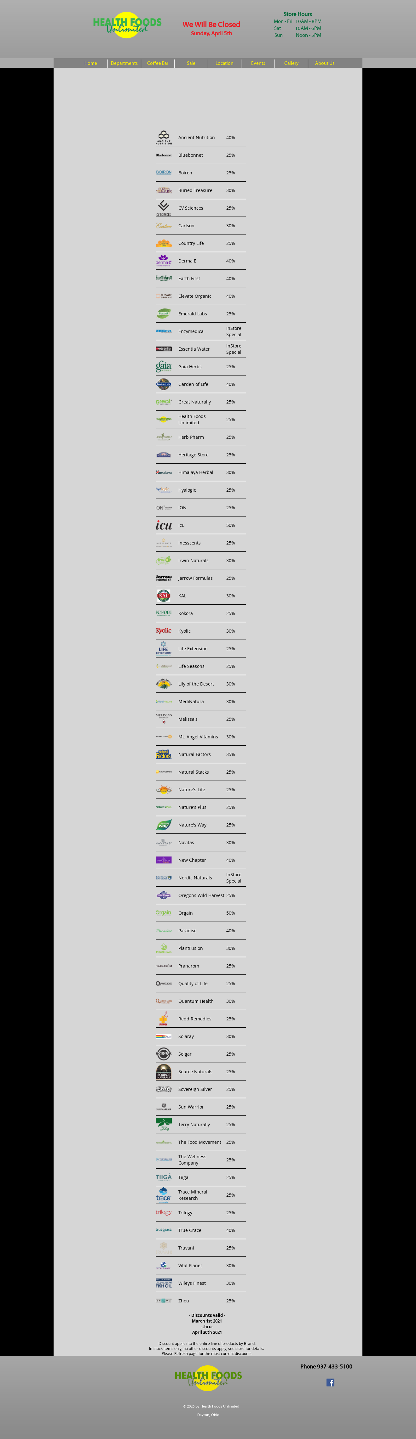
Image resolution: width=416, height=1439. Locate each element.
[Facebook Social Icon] (330, 1382)
